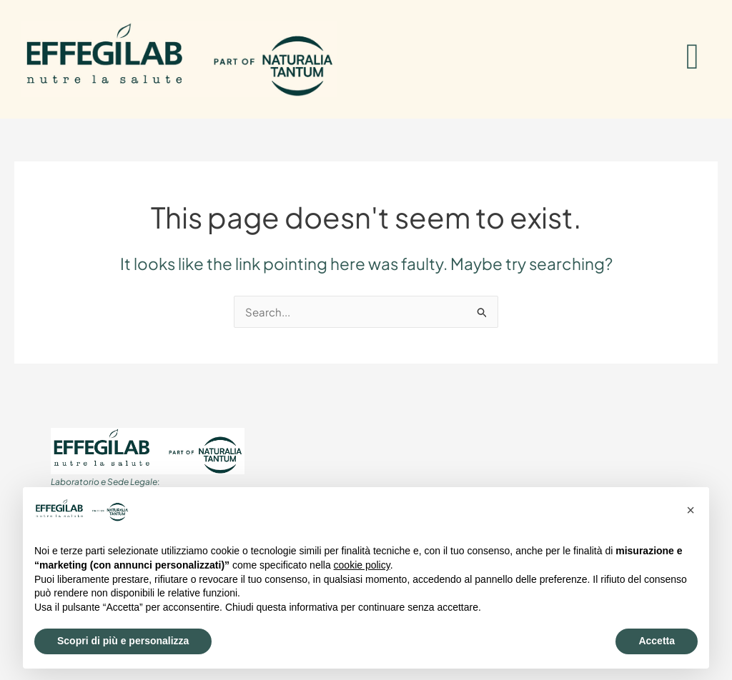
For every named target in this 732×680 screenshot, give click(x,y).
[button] (690, 510)
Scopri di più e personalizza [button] (123, 640)
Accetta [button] (656, 640)
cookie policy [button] (362, 565)
